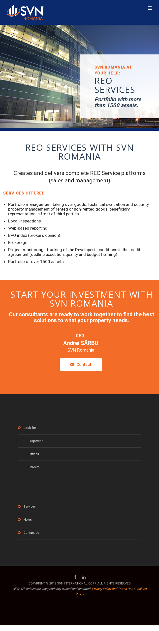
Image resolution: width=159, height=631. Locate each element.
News (28, 519)
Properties (36, 441)
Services (30, 506)
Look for (30, 428)
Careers (34, 467)
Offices (34, 454)
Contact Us (31, 532)
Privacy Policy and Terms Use (112, 589)
